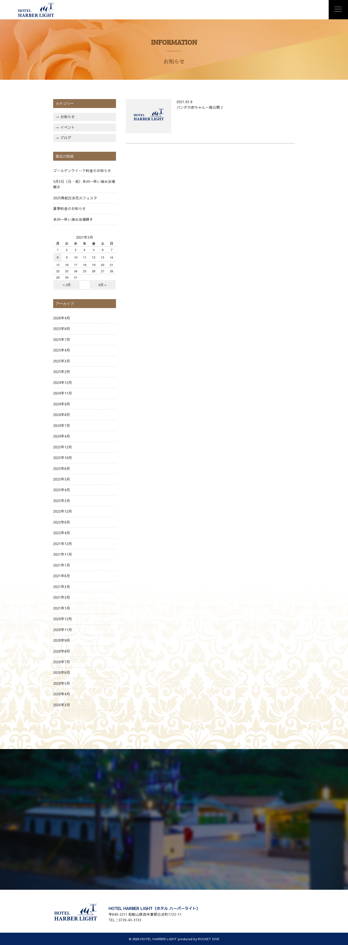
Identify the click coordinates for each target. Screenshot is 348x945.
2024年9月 (61, 404)
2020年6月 (61, 672)
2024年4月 (61, 436)
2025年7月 (61, 339)
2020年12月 (62, 618)
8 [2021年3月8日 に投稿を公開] (57, 257)
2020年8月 (61, 651)
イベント (67, 127)
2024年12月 (62, 382)
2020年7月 (61, 661)
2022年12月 (62, 511)
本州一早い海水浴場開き (73, 219)
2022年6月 (61, 522)
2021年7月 (61, 565)
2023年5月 (61, 479)
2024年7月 (61, 425)
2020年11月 (62, 629)
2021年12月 (62, 543)
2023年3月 (61, 500)
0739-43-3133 (130, 919)
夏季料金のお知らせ (69, 208)
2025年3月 (61, 361)
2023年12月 (62, 447)
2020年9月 (61, 640)
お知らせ (67, 116)
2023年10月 (62, 457)
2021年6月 (61, 575)
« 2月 (67, 284)
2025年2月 (61, 371)
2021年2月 (61, 597)
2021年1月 (61, 608)
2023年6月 (61, 468)
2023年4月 (61, 489)
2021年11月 (62, 554)
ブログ (65, 137)
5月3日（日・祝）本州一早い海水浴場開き (84, 184)
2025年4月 (61, 350)
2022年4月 (61, 532)
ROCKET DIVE (208, 939)
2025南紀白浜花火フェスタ (75, 197)
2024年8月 (61, 414)
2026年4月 (61, 318)
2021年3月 (61, 586)
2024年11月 (62, 393)
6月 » (102, 284)
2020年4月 (61, 694)
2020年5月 (61, 683)
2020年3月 (61, 704)
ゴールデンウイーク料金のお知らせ (82, 170)
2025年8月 (61, 328)
